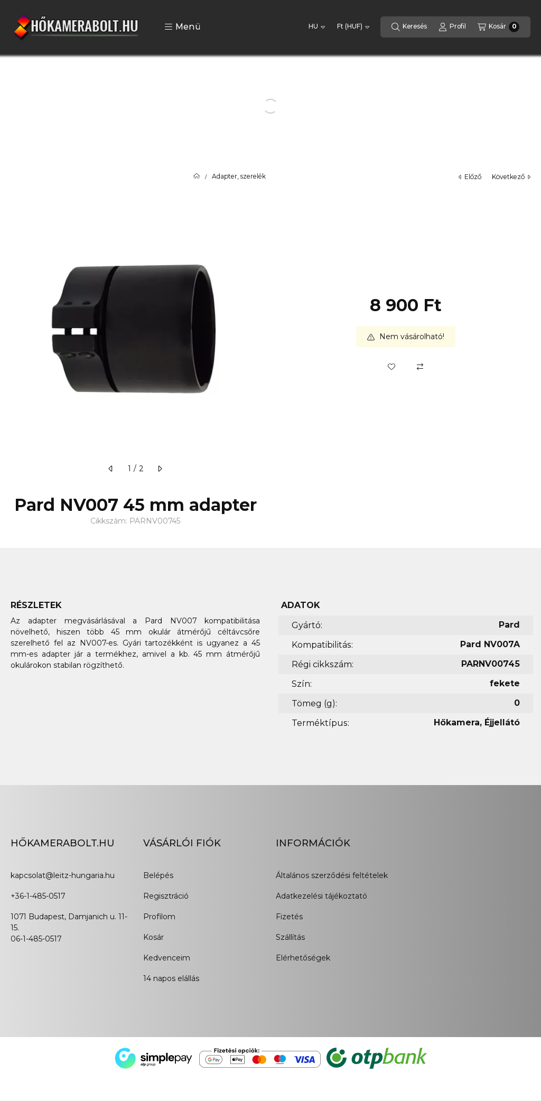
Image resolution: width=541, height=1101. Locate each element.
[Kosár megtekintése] (498, 27)
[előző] (111, 468)
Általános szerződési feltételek (332, 875)
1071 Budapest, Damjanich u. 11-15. (69, 922)
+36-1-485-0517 (38, 896)
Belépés (158, 875)
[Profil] (452, 27)
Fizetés (289, 916)
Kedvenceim (166, 958)
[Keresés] (409, 27)
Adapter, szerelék (239, 176)
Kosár (153, 937)
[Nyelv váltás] (316, 27)
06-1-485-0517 (36, 939)
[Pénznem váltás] (353, 27)
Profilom (159, 916)
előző (470, 177)
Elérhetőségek (303, 958)
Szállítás (290, 937)
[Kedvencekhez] (391, 367)
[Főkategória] (196, 176)
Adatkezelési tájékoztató (321, 896)
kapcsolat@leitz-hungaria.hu (63, 875)
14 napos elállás (171, 978)
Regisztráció (166, 896)
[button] (182, 27)
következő (511, 177)
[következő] (159, 468)
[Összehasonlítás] (420, 367)
